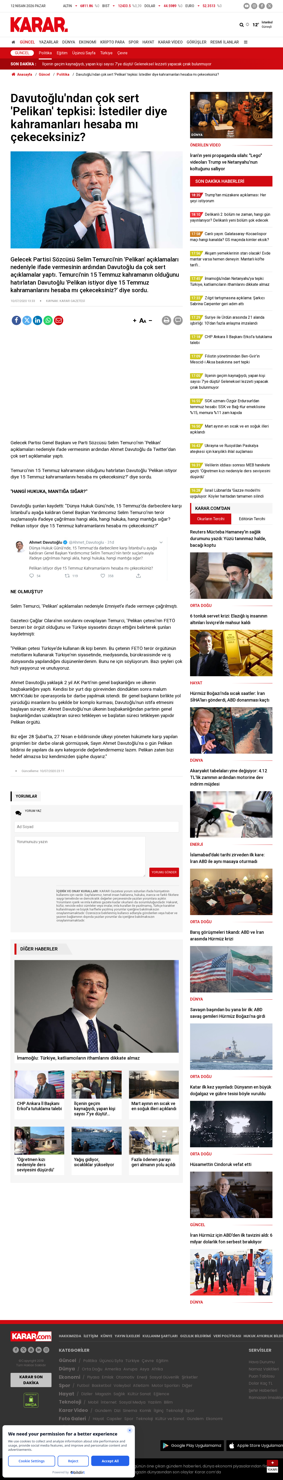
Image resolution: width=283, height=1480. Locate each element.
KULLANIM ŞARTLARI (160, 1336)
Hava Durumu (262, 1362)
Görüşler (196, 42)
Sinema (130, 1410)
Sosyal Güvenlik (164, 1377)
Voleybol (122, 1385)
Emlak (108, 1377)
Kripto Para (112, 42)
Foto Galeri (72, 1418)
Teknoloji (70, 1402)
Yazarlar (48, 42)
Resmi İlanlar (224, 42)
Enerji (142, 1377)
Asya (144, 1369)
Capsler (114, 1419)
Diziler (87, 1394)
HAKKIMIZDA (70, 1336)
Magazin (103, 1394)
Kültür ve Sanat (169, 1419)
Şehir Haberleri (263, 1390)
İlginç (159, 1410)
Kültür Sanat (139, 1394)
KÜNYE (106, 1336)
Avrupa (130, 1369)
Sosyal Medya (132, 1402)
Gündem (103, 1410)
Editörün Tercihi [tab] (252, 519)
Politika (45, 53)
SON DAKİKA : (23, 64)
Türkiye (106, 53)
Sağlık (119, 1394)
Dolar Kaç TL (260, 1383)
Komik (145, 1410)
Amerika (113, 1369)
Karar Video (170, 42)
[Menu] (244, 42)
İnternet (109, 1402)
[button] (134, 321)
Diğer (187, 1385)
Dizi (117, 1410)
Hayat (148, 42)
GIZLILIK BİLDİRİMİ (195, 1336)
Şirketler (190, 1377)
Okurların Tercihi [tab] (210, 519)
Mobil (93, 1402)
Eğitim (62, 53)
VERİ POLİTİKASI (227, 1336)
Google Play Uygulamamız (196, 1445)
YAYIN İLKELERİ (127, 1336)
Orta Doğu (92, 1369)
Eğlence (161, 1394)
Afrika (157, 1369)
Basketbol (101, 1385)
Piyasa (93, 1377)
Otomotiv (125, 1377)
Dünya (68, 42)
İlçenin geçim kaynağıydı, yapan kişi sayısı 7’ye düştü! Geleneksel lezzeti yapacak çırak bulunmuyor (126, 64)
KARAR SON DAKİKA (31, 1380)
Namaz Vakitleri (264, 1369)
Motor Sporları (166, 1385)
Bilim (168, 1402)
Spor (134, 42)
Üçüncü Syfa (111, 1361)
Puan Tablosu (261, 1376)
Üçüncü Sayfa (83, 53)
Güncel (27, 42)
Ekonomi (87, 42)
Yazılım (154, 1402)
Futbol (83, 1385)
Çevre (122, 53)
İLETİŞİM (91, 1336)
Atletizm (141, 1385)
